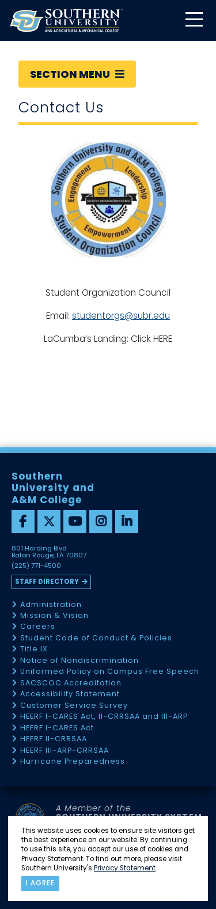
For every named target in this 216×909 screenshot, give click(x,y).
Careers (37, 627)
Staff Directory (47, 581)
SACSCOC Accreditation (71, 683)
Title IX (34, 649)
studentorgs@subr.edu (121, 316)
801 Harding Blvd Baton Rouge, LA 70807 (49, 552)
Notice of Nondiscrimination (79, 661)
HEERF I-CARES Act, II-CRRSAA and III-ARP (104, 716)
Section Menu (77, 74)
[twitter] (48, 521)
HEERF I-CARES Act (57, 728)
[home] (66, 20)
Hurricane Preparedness (72, 761)
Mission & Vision (54, 616)
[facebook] (23, 521)
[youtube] (74, 521)
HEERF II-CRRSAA (53, 739)
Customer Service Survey (74, 705)
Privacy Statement (125, 868)
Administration (51, 605)
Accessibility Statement (70, 694)
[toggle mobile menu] (193, 20)
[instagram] (100, 521)
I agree (40, 883)
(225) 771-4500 (36, 566)
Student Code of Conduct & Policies (96, 638)
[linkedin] (126, 521)
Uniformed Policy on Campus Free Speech (109, 671)
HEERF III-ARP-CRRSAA (64, 750)
